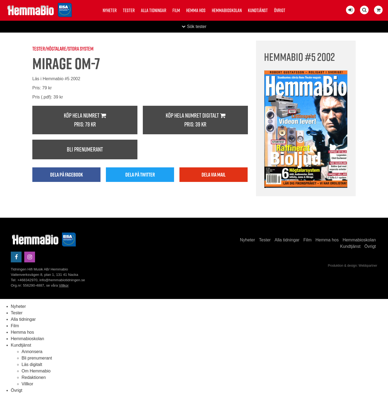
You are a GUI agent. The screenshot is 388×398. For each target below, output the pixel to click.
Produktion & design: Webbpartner (352, 265)
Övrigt (279, 10)
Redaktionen (34, 377)
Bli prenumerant (85, 149)
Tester (129, 10)
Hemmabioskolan (227, 10)
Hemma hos (196, 10)
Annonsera (32, 351)
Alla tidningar (153, 10)
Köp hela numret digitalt (195, 120)
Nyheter (110, 10)
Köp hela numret (85, 120)
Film (176, 10)
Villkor (64, 285)
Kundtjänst (258, 10)
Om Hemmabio (36, 371)
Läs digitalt (32, 364)
